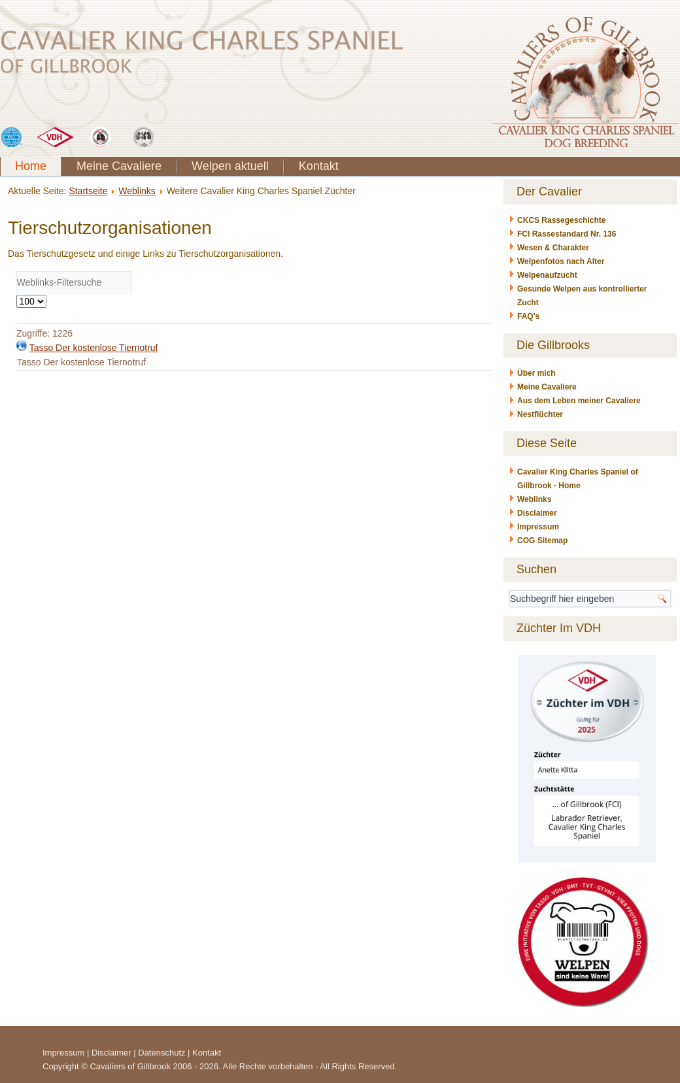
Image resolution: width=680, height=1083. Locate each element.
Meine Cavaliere (119, 166)
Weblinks (137, 191)
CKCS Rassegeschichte (561, 220)
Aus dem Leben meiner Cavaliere (579, 400)
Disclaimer (537, 513)
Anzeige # (16, 293)
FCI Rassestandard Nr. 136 (566, 234)
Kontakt (319, 166)
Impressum (538, 526)
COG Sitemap (542, 540)
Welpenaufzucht (547, 275)
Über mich (536, 373)
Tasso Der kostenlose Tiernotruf (93, 347)
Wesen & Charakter (553, 247)
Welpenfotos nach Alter (560, 261)
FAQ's (528, 316)
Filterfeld (16, 271)
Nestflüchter (540, 414)
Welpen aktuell (230, 166)
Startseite (88, 191)
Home (30, 166)
